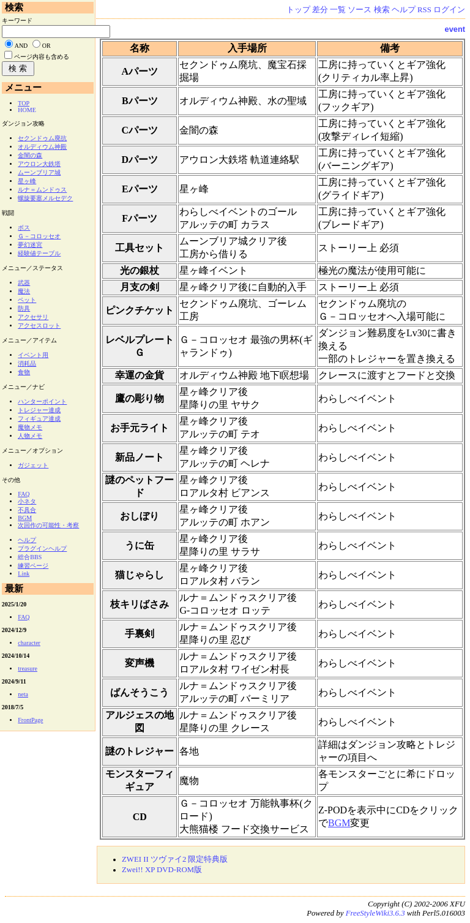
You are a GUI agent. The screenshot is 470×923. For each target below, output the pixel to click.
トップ (298, 10)
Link (23, 573)
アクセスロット (39, 325)
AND (21, 45)
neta (23, 694)
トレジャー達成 (39, 410)
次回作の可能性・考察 (48, 525)
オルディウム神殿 (42, 146)
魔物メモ (30, 427)
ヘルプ (404, 10)
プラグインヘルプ (42, 548)
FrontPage (30, 720)
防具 (24, 308)
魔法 (24, 291)
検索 (382, 10)
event (455, 29)
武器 (24, 282)
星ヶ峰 (27, 181)
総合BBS (30, 557)
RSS (424, 10)
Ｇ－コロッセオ (39, 236)
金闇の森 (30, 155)
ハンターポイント (42, 401)
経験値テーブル (39, 253)
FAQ (23, 494)
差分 (320, 10)
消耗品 (27, 363)
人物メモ (30, 435)
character (29, 642)
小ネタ (27, 501)
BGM (339, 823)
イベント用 (33, 355)
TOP (23, 103)
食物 (24, 372)
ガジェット (33, 465)
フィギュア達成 (39, 418)
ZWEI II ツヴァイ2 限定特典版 (175, 859)
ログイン (449, 10)
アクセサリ (33, 317)
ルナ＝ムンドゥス (42, 189)
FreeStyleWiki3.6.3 (375, 913)
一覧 (338, 10)
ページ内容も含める (41, 56)
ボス (24, 227)
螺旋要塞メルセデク (45, 198)
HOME (26, 110)
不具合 (27, 510)
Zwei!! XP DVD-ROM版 (162, 869)
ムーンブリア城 (39, 172)
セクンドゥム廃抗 (42, 138)
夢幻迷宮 (30, 244)
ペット (27, 299)
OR (46, 45)
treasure (27, 668)
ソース (359, 10)
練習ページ (33, 565)
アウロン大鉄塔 (39, 163)
